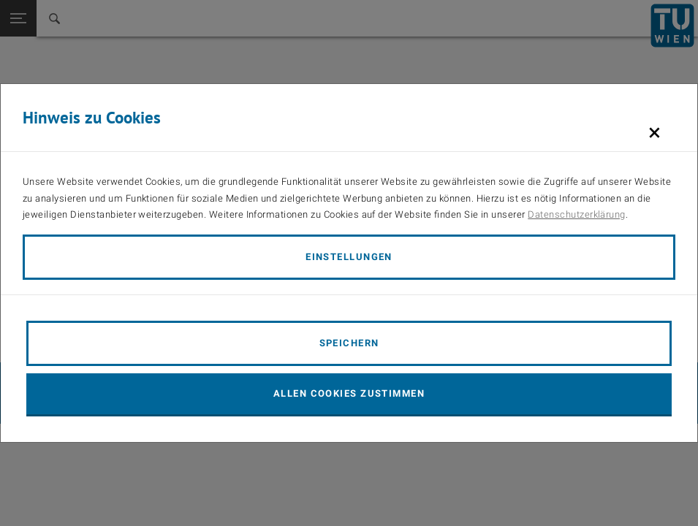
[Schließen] (654, 132)
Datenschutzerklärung (577, 214)
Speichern (349, 343)
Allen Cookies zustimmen (349, 393)
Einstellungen (349, 256)
